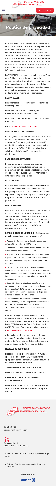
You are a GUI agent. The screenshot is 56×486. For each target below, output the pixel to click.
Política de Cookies (20, 454)
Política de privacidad (36, 454)
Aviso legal (9, 454)
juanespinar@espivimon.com (19, 330)
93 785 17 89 (10, 427)
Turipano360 (9, 466)
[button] (45, 10)
